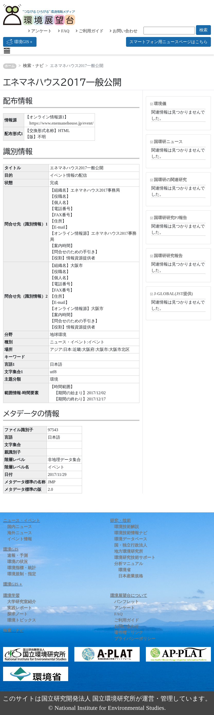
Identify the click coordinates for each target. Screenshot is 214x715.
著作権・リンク (128, 632)
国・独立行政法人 (130, 545)
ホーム (10, 66)
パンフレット (126, 601)
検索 (203, 30)
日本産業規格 (130, 576)
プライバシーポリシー (134, 638)
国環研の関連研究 (170, 179)
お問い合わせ (123, 31)
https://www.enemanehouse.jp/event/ (61, 123)
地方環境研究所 (128, 551)
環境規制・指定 (21, 574)
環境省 (124, 570)
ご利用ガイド (89, 31)
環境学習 (11, 595)
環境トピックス (21, 620)
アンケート (40, 31)
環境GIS (11, 549)
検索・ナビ (33, 65)
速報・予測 (17, 555)
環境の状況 (17, 561)
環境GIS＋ (19, 42)
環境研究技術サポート (134, 557)
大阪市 (97, 308)
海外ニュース (19, 533)
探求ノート (17, 614)
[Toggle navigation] (7, 50)
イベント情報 (19, 539)
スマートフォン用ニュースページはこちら (168, 42)
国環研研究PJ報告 (170, 217)
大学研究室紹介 (21, 601)
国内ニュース (19, 526)
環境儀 (160, 103)
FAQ (63, 31)
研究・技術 (120, 520)
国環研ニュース (168, 141)
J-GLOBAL (173, 293)
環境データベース (130, 539)
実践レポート (19, 608)
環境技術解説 (126, 526)
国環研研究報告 (168, 255)
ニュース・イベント (21, 520)
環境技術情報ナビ (130, 533)
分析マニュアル (128, 563)
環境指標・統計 (21, 568)
